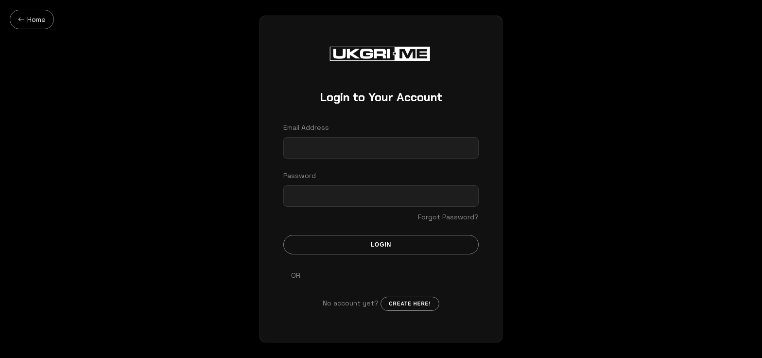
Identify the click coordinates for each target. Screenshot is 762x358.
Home (32, 19)
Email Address (306, 127)
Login (381, 244)
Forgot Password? (448, 217)
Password (299, 175)
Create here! (410, 303)
